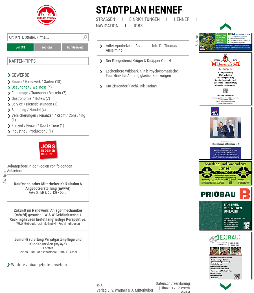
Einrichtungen (144, 19)
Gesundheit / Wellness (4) (32, 87)
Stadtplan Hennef (139, 10)
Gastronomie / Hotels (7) (31, 98)
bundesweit (75, 47)
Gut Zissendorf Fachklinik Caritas (131, 86)
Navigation (107, 25)
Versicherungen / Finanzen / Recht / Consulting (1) (48, 117)
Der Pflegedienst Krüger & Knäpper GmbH (138, 60)
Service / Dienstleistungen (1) (34, 104)
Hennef (181, 19)
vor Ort (20, 47)
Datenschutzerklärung (173, 283)
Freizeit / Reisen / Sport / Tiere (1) (38, 125)
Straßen (105, 19)
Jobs (138, 25)
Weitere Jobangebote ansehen (39, 264)
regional (47, 47)
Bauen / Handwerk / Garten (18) (36, 81)
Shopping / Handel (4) (29, 109)
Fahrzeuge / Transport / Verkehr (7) (39, 93)
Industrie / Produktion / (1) (32, 131)
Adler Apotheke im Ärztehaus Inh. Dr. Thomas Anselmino (141, 47)
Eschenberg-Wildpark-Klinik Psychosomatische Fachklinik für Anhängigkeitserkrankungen (142, 73)
